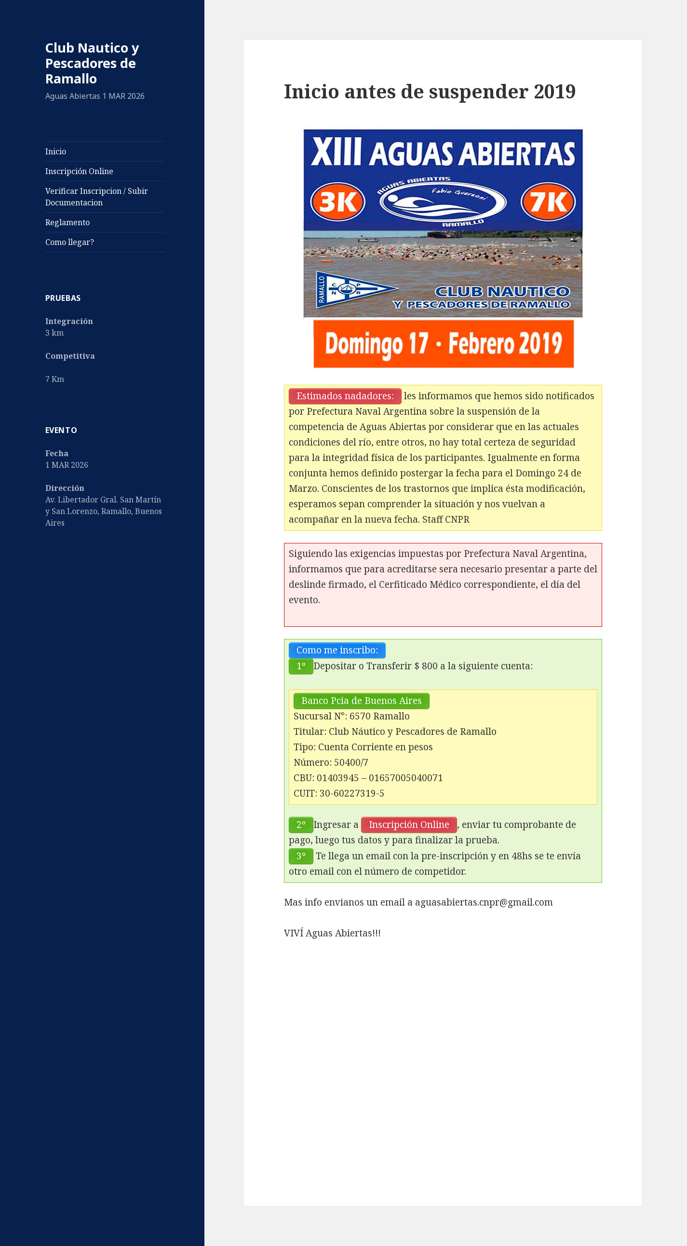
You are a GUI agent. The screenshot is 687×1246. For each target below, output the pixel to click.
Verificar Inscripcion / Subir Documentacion (96, 197)
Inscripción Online (79, 171)
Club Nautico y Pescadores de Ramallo (92, 63)
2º (301, 824)
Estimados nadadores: (345, 396)
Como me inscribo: (337, 650)
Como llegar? (69, 242)
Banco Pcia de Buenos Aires (361, 700)
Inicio (55, 151)
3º (301, 856)
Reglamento (67, 222)
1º (301, 666)
